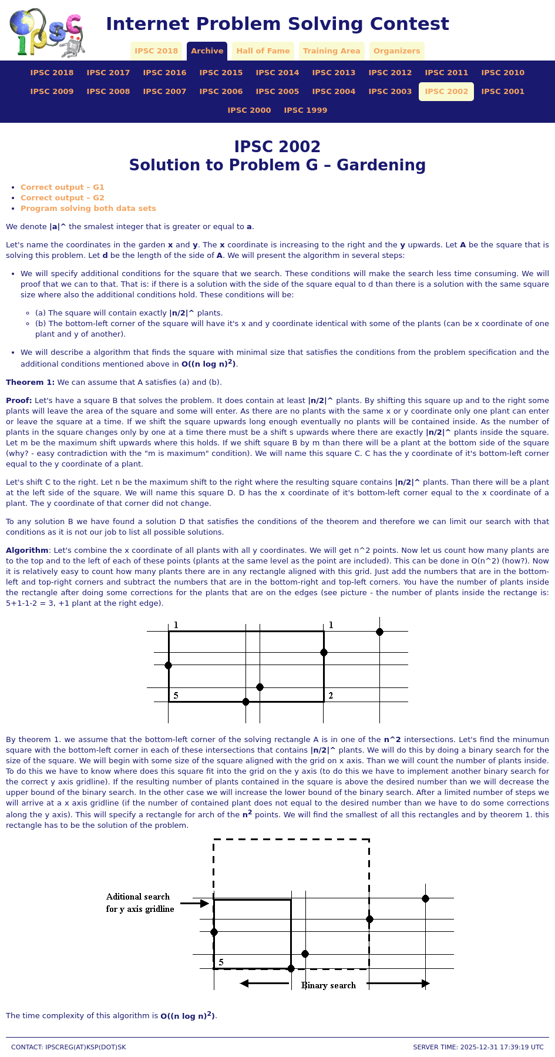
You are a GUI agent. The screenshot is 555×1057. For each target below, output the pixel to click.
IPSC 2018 (156, 50)
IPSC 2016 (165, 72)
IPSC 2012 (390, 72)
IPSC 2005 (278, 91)
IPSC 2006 (221, 91)
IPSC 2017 (108, 72)
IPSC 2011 (446, 72)
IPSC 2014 (278, 72)
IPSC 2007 (165, 91)
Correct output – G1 (63, 187)
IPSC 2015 (221, 72)
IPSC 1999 (306, 110)
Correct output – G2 (63, 197)
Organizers (397, 50)
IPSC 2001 (502, 91)
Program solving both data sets (88, 208)
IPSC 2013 (333, 72)
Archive (207, 50)
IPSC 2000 (249, 110)
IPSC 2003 (390, 91)
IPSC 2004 (333, 91)
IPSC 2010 (502, 72)
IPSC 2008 (108, 91)
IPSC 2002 (446, 91)
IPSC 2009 (52, 91)
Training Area (332, 50)
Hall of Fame (263, 50)
